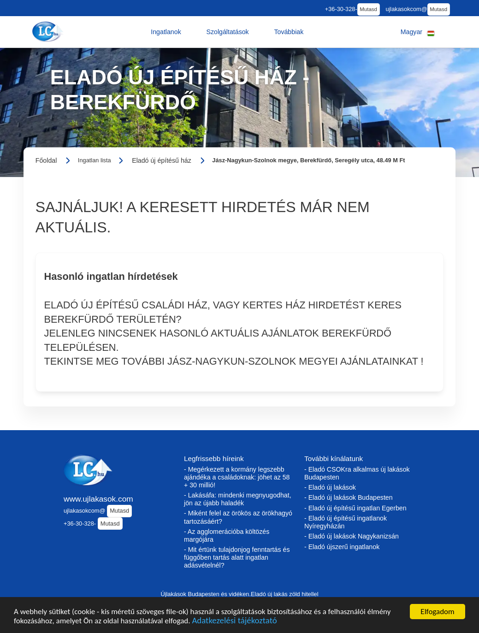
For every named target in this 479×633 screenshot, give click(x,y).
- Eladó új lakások (330, 487)
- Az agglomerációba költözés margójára (226, 535)
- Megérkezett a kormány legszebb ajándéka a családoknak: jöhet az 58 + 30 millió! (237, 477)
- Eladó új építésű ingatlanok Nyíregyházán (345, 522)
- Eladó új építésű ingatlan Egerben (355, 508)
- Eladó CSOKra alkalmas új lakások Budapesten (357, 473)
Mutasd (368, 9)
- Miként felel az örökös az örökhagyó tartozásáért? (238, 517)
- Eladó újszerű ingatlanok (341, 546)
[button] (166, 31)
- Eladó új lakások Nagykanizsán (351, 536)
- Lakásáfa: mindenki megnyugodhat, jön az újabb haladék (237, 499)
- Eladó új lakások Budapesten (348, 497)
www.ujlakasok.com (98, 498)
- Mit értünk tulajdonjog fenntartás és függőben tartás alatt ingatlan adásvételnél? (237, 557)
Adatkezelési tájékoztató (234, 621)
